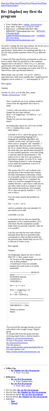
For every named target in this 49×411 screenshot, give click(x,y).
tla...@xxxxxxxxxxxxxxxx (17, 343)
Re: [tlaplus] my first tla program (25, 370)
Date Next (15, 3)
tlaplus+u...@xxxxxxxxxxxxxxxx (19, 338)
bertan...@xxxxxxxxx (11, 95)
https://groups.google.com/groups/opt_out (23, 352)
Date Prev (6, 3)
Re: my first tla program (21, 379)
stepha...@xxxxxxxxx (33, 24)
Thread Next (37, 3)
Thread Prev (25, 3)
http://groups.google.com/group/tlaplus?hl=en (24, 347)
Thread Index (12, 5)
